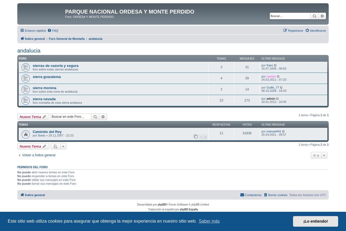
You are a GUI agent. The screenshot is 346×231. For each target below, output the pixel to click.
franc (270, 65)
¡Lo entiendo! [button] (315, 221)
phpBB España (189, 209)
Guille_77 (273, 87)
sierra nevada (44, 99)
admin (271, 98)
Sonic (41, 135)
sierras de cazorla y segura (55, 66)
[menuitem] (52, 30)
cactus (271, 76)
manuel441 (274, 131)
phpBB (162, 204)
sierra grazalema (47, 77)
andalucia (29, 51)
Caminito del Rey (47, 132)
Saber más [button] (209, 221)
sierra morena (44, 88)
